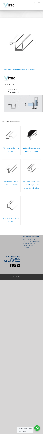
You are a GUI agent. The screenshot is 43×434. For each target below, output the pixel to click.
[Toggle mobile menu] (39, 3)
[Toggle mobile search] (35, 3)
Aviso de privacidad (25, 277)
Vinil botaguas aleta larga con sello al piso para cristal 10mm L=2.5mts (31, 184)
